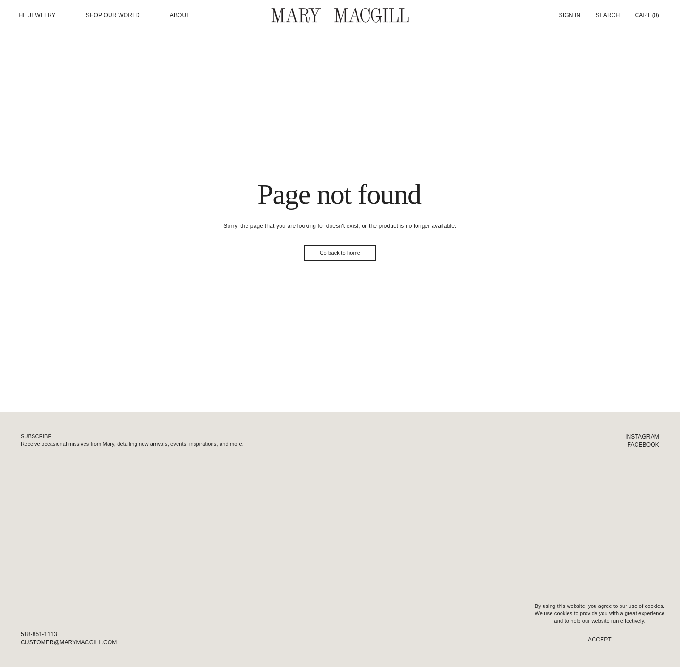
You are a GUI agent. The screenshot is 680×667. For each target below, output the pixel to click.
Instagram (642, 436)
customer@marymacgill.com (69, 642)
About (180, 15)
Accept (600, 639)
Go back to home (340, 253)
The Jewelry (35, 15)
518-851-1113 (39, 634)
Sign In (570, 15)
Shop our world (113, 15)
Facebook (643, 445)
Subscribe (36, 436)
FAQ (653, 642)
